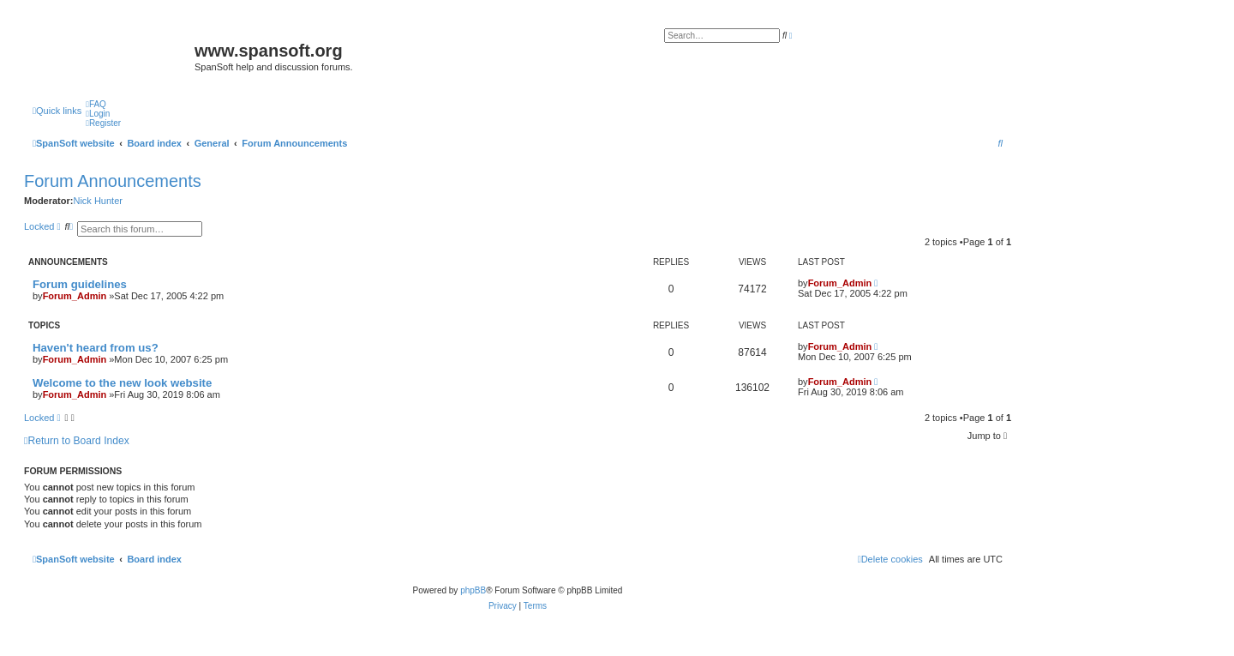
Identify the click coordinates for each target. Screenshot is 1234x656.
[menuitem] (96, 104)
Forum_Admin (75, 296)
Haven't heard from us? (96, 347)
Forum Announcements (112, 181)
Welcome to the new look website (122, 382)
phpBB (473, 590)
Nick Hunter (97, 201)
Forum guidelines (80, 284)
